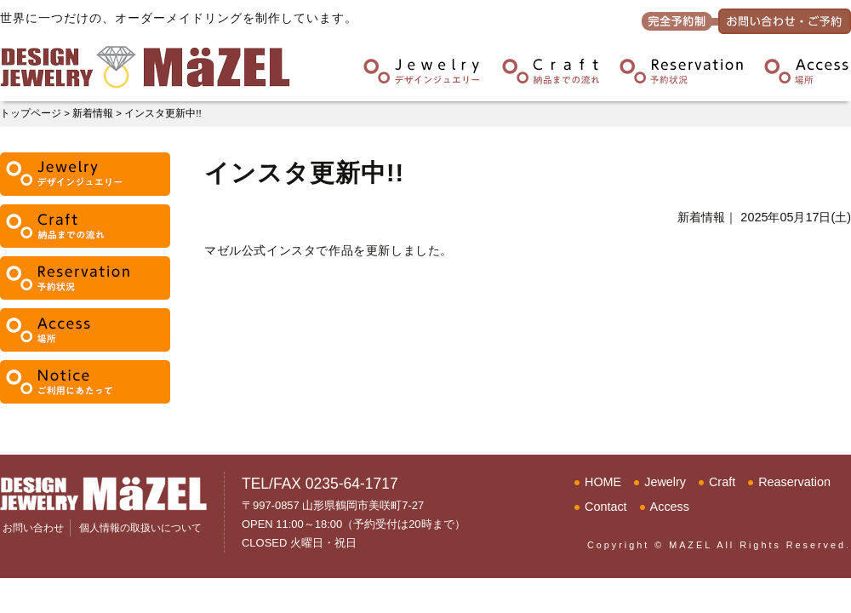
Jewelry (665, 482)
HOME (603, 482)
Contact (606, 506)
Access (669, 506)
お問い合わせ (33, 528)
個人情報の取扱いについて (140, 528)
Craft (722, 482)
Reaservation (794, 482)
